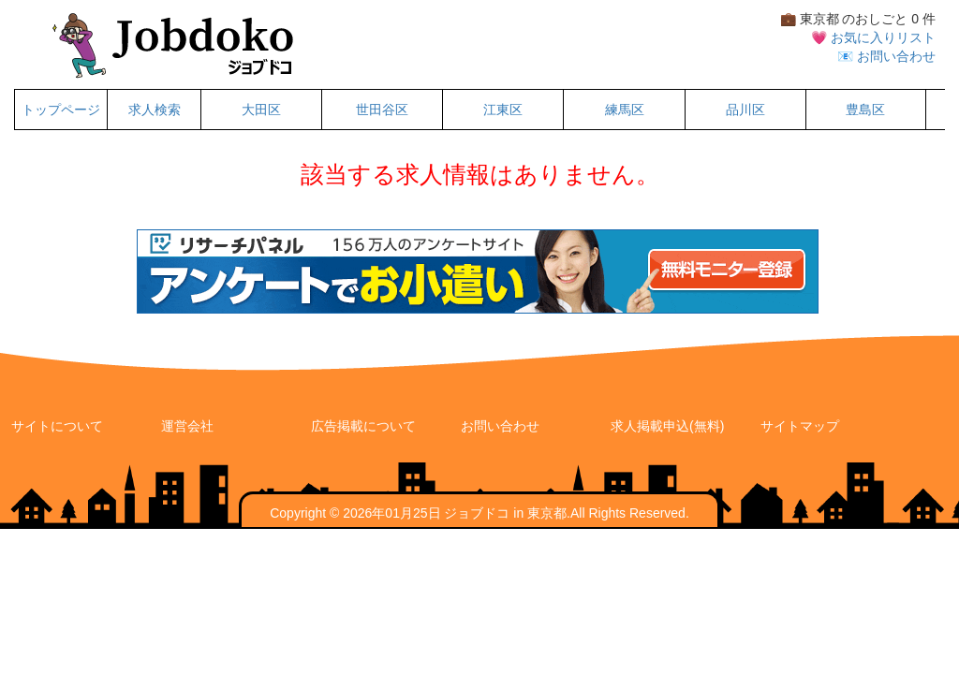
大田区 (261, 109)
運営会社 (187, 425)
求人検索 (154, 109)
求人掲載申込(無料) (667, 425)
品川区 (745, 109)
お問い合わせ (500, 425)
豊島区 (865, 109)
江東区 (503, 109)
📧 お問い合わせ (886, 56)
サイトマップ (799, 425)
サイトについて (57, 425)
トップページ (61, 109)
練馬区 (624, 109)
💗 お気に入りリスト (873, 37)
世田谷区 (382, 109)
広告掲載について (363, 425)
